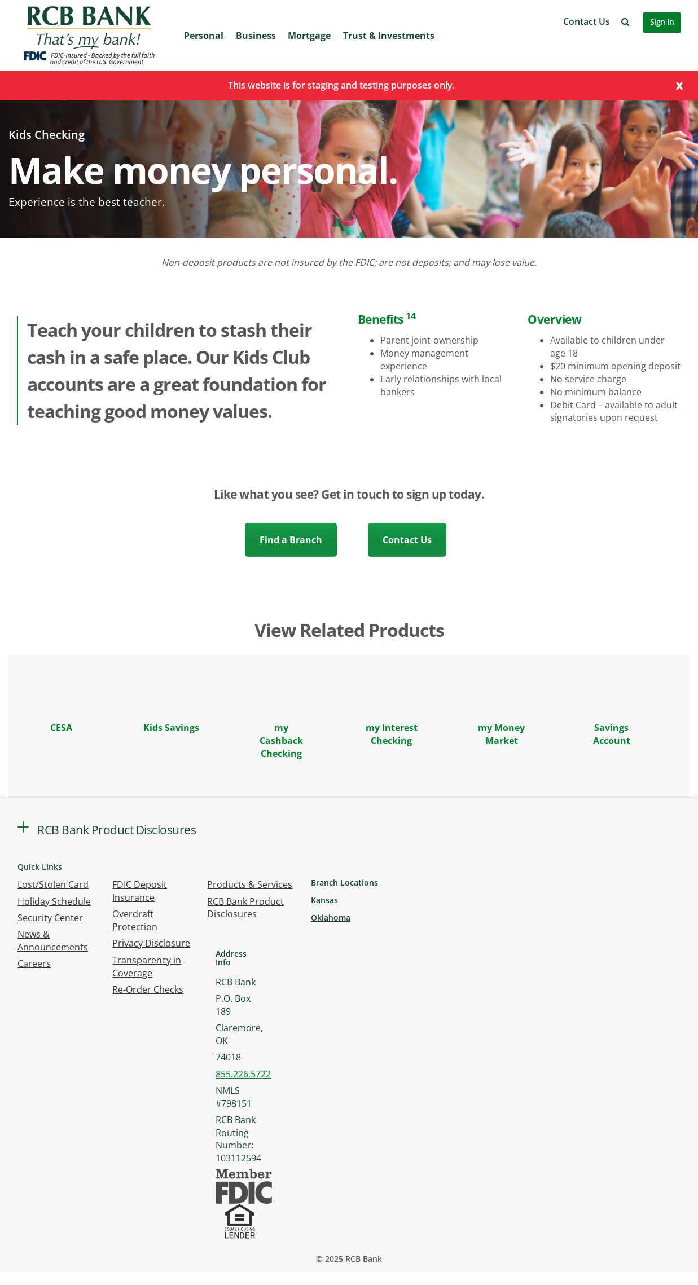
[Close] (679, 85)
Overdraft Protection (134, 920)
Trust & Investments (388, 35)
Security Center (50, 918)
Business (256, 35)
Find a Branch (291, 540)
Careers (34, 963)
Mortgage (309, 35)
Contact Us (586, 21)
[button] (625, 21)
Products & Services (249, 884)
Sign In (662, 21)
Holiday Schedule (54, 901)
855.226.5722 (243, 1074)
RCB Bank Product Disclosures (245, 908)
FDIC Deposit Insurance (139, 891)
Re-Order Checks (147, 989)
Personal (203, 35)
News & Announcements (52, 940)
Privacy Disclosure (151, 943)
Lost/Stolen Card (53, 884)
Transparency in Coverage (146, 966)
